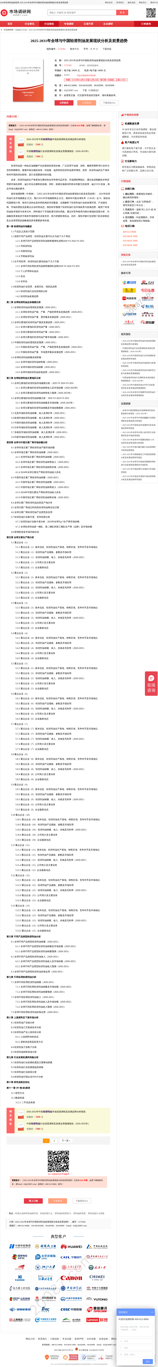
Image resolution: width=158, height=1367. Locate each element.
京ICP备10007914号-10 (63, 1350)
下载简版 (106, 49)
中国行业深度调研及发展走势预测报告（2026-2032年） (58, 151)
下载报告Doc (109, 103)
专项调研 (69, 24)
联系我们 (120, 2)
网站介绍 (30, 1339)
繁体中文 (154, 2)
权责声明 (79, 1339)
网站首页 (109, 2)
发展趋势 (91, 207)
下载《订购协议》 (91, 90)
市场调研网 (8, 30)
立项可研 (88, 24)
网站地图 (115, 1339)
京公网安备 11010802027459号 (89, 1350)
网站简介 (143, 2)
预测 (58, 207)
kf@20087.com (71, 90)
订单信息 (138, 205)
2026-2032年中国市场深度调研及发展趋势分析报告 (56, 139)
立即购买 (64, 103)
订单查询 (146, 24)
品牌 (76, 527)
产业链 (26, 1022)
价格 (39, 1012)
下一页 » (66, 1141)
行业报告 (49, 24)
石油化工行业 (21, 30)
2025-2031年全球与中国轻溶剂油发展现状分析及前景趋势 (53, 30)
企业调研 (108, 24)
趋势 (61, 241)
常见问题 (66, 1339)
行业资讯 (29, 24)
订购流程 (54, 1339)
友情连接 (103, 1339)
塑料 (96, 166)
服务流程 (131, 2)
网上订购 (33, 1201)
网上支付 (145, 209)
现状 (17, 211)
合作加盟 (91, 1339)
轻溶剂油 (93, 170)
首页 (10, 24)
